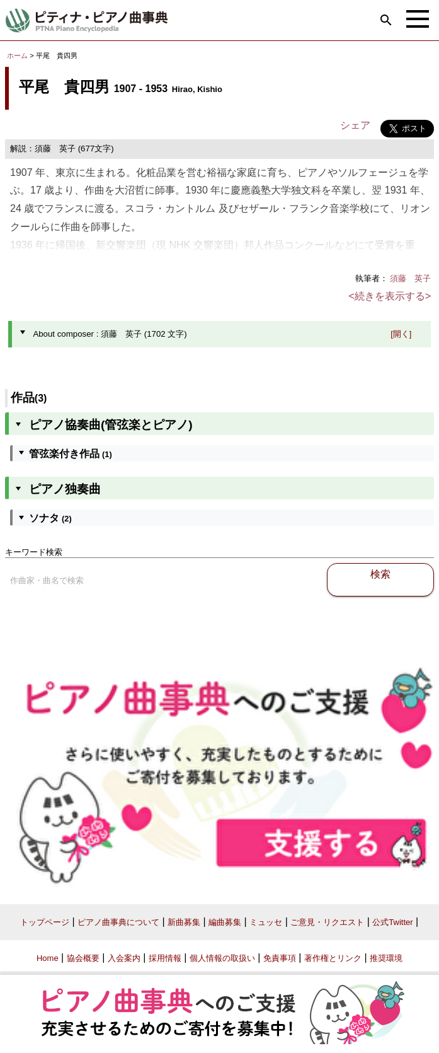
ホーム (17, 55)
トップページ (44, 922)
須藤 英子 (410, 278)
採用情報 (165, 958)
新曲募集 (184, 922)
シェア (355, 125)
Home (48, 958)
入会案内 (124, 958)
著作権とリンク (333, 958)
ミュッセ (265, 922)
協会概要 (83, 958)
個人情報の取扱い (222, 958)
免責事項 (279, 958)
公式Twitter (392, 922)
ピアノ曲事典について (118, 922)
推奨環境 (386, 958)
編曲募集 (224, 922)
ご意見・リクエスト (327, 922)
